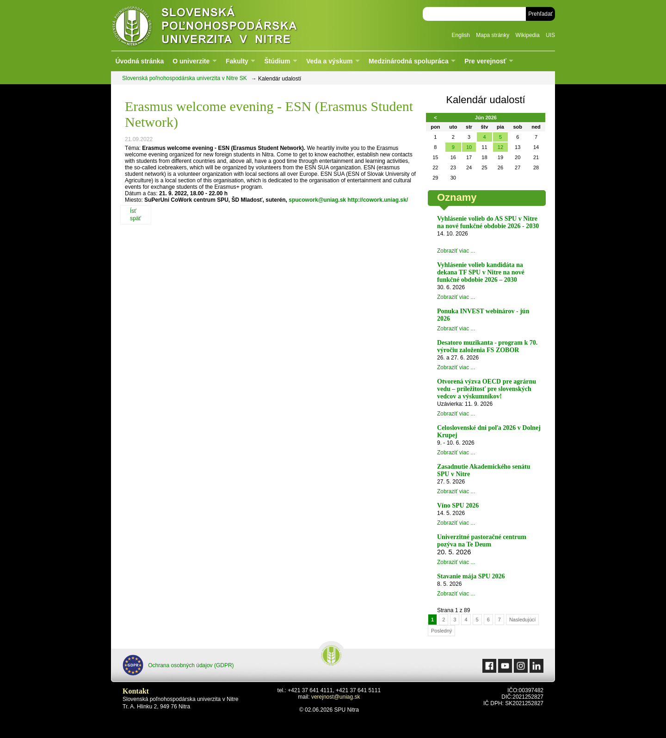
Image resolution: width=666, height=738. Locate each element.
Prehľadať (540, 14)
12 (500, 147)
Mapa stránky (492, 35)
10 (469, 147)
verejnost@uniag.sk (335, 697)
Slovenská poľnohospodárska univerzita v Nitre (224, 25)
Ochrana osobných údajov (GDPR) (178, 665)
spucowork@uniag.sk (317, 200)
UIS (550, 35)
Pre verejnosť (485, 61)
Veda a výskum (329, 61)
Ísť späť (135, 215)
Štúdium (277, 61)
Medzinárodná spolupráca (409, 61)
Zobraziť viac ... (456, 251)
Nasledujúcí (522, 619)
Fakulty (237, 61)
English (461, 35)
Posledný (441, 630)
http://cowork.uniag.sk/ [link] (377, 200)
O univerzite (191, 61)
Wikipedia (528, 35)
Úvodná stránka (139, 61)
